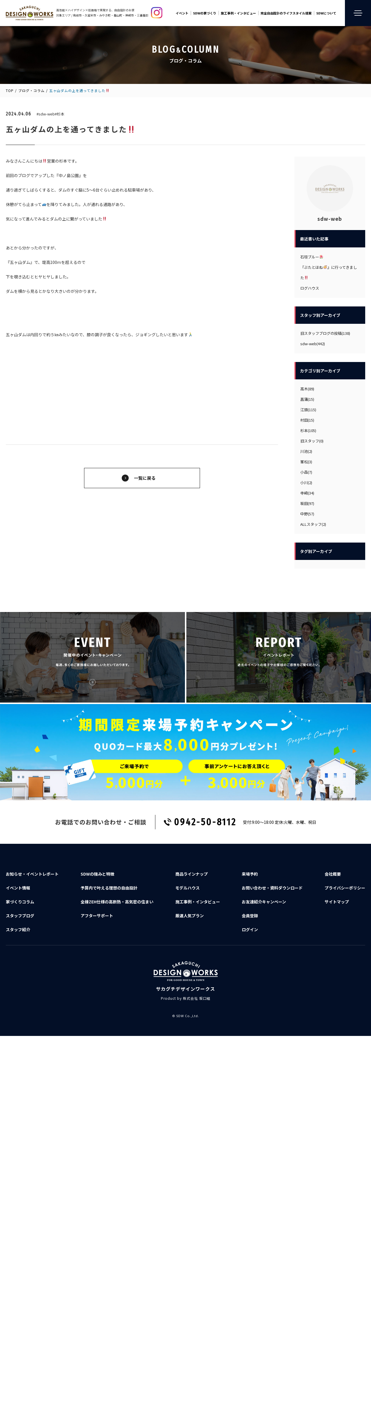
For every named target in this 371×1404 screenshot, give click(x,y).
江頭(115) (308, 409)
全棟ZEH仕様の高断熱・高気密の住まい (117, 902)
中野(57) (307, 514)
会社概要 (333, 874)
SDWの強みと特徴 (97, 874)
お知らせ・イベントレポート (32, 874)
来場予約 (250, 874)
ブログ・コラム (31, 90)
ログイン (250, 929)
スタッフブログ (20, 915)
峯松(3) (306, 461)
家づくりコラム (20, 902)
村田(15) (307, 420)
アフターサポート (97, 915)
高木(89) (307, 389)
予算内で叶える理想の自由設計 (109, 888)
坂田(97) (307, 503)
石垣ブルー (311, 257)
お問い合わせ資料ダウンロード (272, 888)
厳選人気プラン (189, 915)
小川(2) (306, 482)
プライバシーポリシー (345, 888)
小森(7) (306, 472)
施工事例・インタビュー (238, 13)
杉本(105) (308, 430)
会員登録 (250, 915)
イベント (182, 13)
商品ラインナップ (191, 874)
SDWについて (326, 13)
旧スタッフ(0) (311, 441)
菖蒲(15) (307, 399)
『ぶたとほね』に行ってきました (328, 272)
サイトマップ (337, 902)
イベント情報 (18, 888)
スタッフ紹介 (18, 929)
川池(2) (306, 451)
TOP (10, 90)
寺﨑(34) (307, 493)
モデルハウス (187, 888)
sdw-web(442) (312, 343)
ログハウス (309, 288)
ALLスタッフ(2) (313, 524)
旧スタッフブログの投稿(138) (325, 333)
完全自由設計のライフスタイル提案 (286, 13)
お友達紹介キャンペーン (264, 902)
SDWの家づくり (204, 13)
